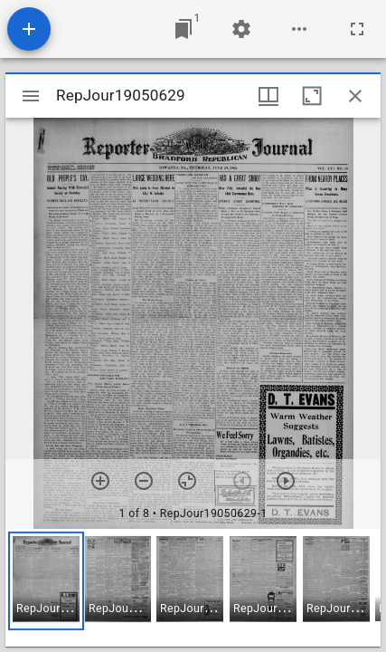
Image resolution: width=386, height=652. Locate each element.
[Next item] (285, 481)
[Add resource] (29, 29)
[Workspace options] (299, 29)
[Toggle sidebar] (30, 96)
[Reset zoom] (187, 481)
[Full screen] (357, 29)
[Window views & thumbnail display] (268, 96)
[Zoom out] (143, 481)
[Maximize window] (312, 96)
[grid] (193, 588)
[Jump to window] (183, 29)
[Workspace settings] (241, 29)
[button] (46, 581)
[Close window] (355, 96)
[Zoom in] (100, 481)
